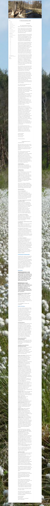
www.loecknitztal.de (21, 339)
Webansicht (40, 504)
